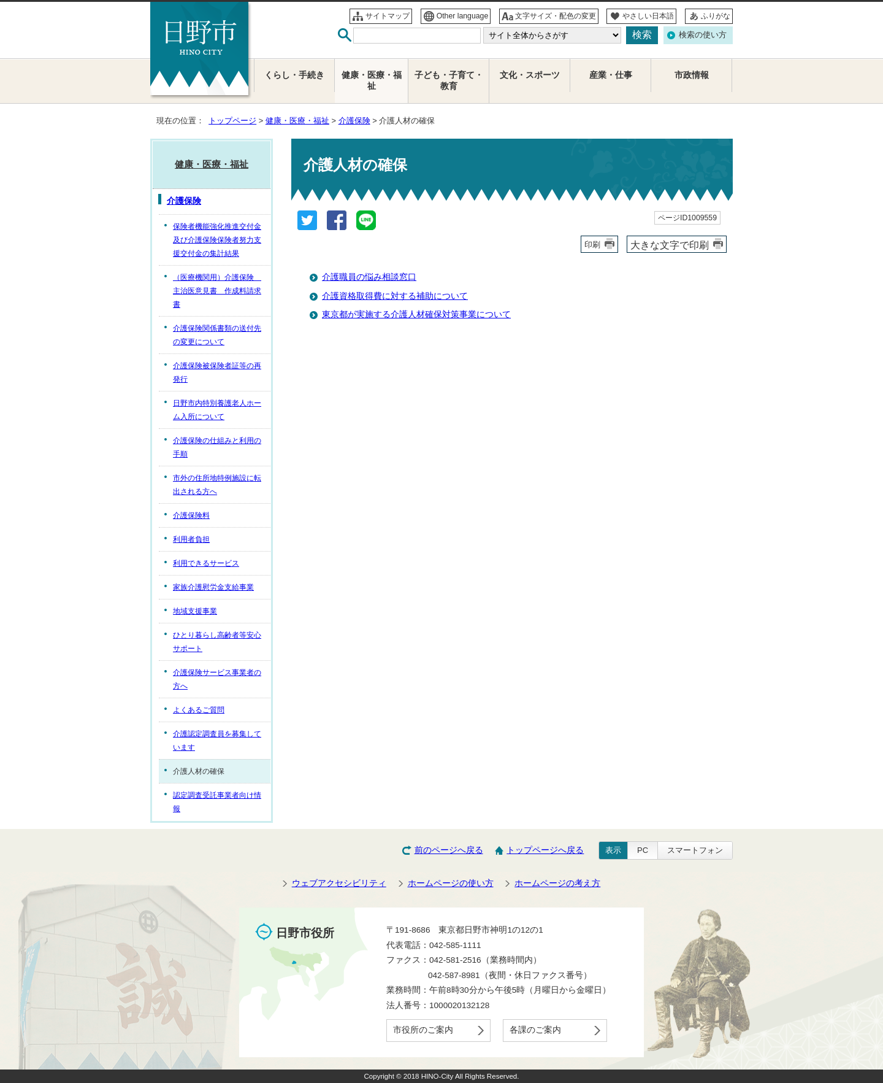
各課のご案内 (535, 1030)
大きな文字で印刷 (669, 244)
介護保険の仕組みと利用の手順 (217, 447)
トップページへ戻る (545, 850)
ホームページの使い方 (451, 883)
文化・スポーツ (530, 75)
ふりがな (715, 16)
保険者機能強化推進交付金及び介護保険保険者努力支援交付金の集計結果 (217, 240)
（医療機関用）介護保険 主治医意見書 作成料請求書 (217, 291)
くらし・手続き (294, 75)
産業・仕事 (610, 75)
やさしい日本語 (648, 16)
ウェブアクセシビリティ (339, 883)
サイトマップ (387, 16)
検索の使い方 (703, 34)
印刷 (592, 244)
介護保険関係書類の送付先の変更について (217, 335)
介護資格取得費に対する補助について (395, 296)
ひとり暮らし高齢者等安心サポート (217, 642)
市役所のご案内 (423, 1030)
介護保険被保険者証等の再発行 (217, 372)
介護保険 (354, 120)
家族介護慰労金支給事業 (213, 587)
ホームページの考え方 (557, 883)
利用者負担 (191, 539)
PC (642, 850)
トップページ (232, 120)
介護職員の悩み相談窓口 (369, 277)
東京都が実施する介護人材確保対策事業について (416, 314)
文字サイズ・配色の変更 (555, 16)
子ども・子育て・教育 (449, 81)
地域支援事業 (195, 611)
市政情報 (692, 75)
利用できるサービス (206, 563)
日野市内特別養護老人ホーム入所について (217, 410)
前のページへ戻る (449, 850)
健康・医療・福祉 (297, 120)
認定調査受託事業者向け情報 (217, 802)
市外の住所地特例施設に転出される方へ (217, 485)
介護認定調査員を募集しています (217, 741)
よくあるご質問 (198, 710)
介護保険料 (191, 515)
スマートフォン (695, 850)
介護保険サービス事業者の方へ (217, 679)
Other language (463, 16)
